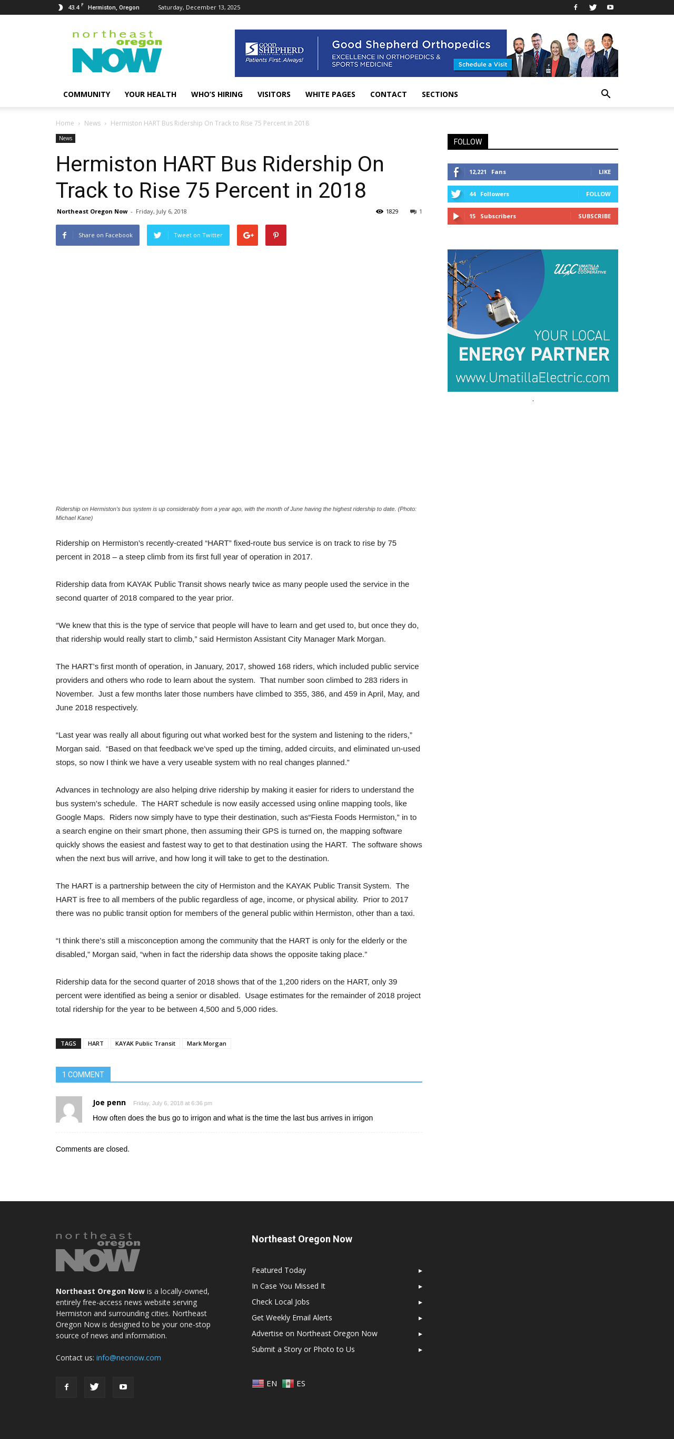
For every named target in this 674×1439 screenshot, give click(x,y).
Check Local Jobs (281, 1302)
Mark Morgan (206, 1043)
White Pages (330, 94)
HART (96, 1043)
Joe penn (109, 1102)
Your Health (150, 94)
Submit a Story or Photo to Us (303, 1349)
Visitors (274, 94)
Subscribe (594, 216)
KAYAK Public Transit (145, 1043)
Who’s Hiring (217, 94)
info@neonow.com (128, 1358)
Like (605, 172)
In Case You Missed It (288, 1286)
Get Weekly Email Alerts (292, 1317)
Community (86, 94)
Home (65, 123)
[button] (605, 94)
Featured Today (279, 1270)
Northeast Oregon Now (92, 211)
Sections (440, 94)
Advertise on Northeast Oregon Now (315, 1333)
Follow (598, 194)
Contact (388, 94)
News (65, 138)
